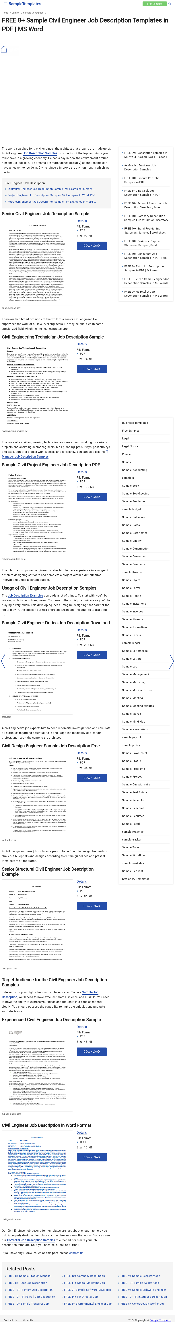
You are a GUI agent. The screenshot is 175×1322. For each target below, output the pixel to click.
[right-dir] (171, 661)
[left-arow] (3, 661)
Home (5, 12)
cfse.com (6, 717)
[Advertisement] (87, 61)
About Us (27, 1320)
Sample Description (33, 12)
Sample (16, 12)
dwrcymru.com (10, 968)
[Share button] (4, 49)
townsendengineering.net (15, 431)
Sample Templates (160, 1320)
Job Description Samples (40, 153)
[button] (169, 3)
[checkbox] (5, 3)
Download (91, 245)
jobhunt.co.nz (9, 840)
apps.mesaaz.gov (11, 308)
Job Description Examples (25, 595)
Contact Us (10, 1320)
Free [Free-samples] (154, 3)
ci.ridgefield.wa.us (11, 1219)
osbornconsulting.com (14, 559)
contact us (76, 1253)
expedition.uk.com (11, 1114)
